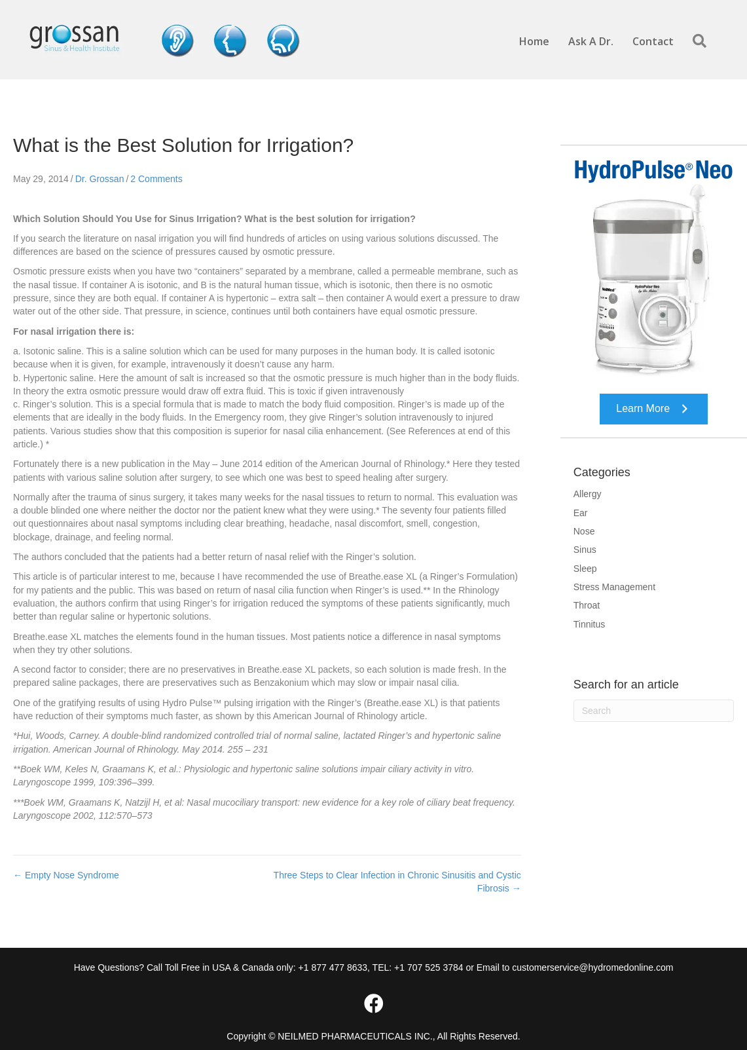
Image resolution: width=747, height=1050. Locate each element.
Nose (584, 531)
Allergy (588, 494)
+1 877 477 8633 (333, 967)
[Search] (654, 711)
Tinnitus (590, 624)
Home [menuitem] (534, 41)
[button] (702, 42)
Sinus (585, 549)
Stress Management (614, 587)
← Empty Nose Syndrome (66, 875)
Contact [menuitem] (653, 41)
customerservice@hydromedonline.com (592, 967)
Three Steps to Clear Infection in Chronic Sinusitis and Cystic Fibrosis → (397, 881)
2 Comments (156, 179)
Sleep (585, 568)
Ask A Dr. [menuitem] (590, 41)
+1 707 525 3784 (429, 967)
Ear (581, 513)
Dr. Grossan (99, 179)
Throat (587, 605)
